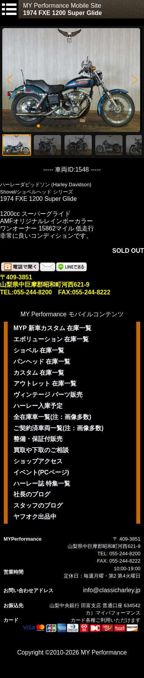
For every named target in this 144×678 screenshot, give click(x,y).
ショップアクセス (38, 461)
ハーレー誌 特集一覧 (41, 483)
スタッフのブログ (38, 505)
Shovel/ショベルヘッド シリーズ (36, 192)
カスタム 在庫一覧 (38, 372)
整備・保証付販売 (38, 439)
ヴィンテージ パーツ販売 (48, 394)
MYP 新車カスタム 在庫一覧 (52, 328)
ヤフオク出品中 (34, 516)
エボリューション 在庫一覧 (51, 339)
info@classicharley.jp (111, 590)
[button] (9, 80)
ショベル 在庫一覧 (38, 350)
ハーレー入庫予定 (38, 405)
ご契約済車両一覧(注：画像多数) (58, 428)
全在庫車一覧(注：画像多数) (52, 417)
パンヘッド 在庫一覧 (41, 361)
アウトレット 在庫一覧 (44, 383)
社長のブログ (31, 494)
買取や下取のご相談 (41, 450)
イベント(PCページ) (41, 472)
